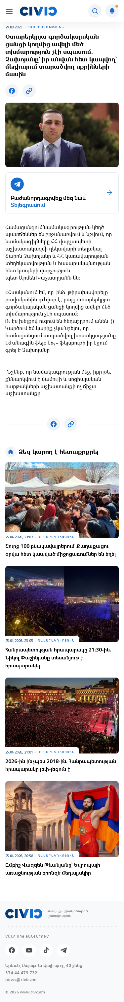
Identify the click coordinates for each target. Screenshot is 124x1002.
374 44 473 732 (21, 972)
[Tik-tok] (46, 950)
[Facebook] (12, 950)
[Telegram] (63, 950)
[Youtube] (29, 950)
